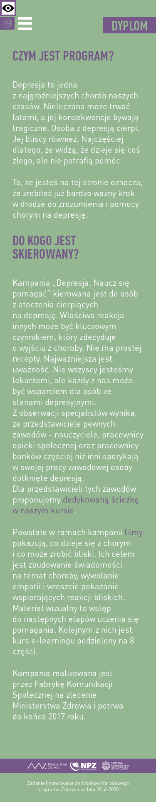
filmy (133, 533)
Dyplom (129, 25)
